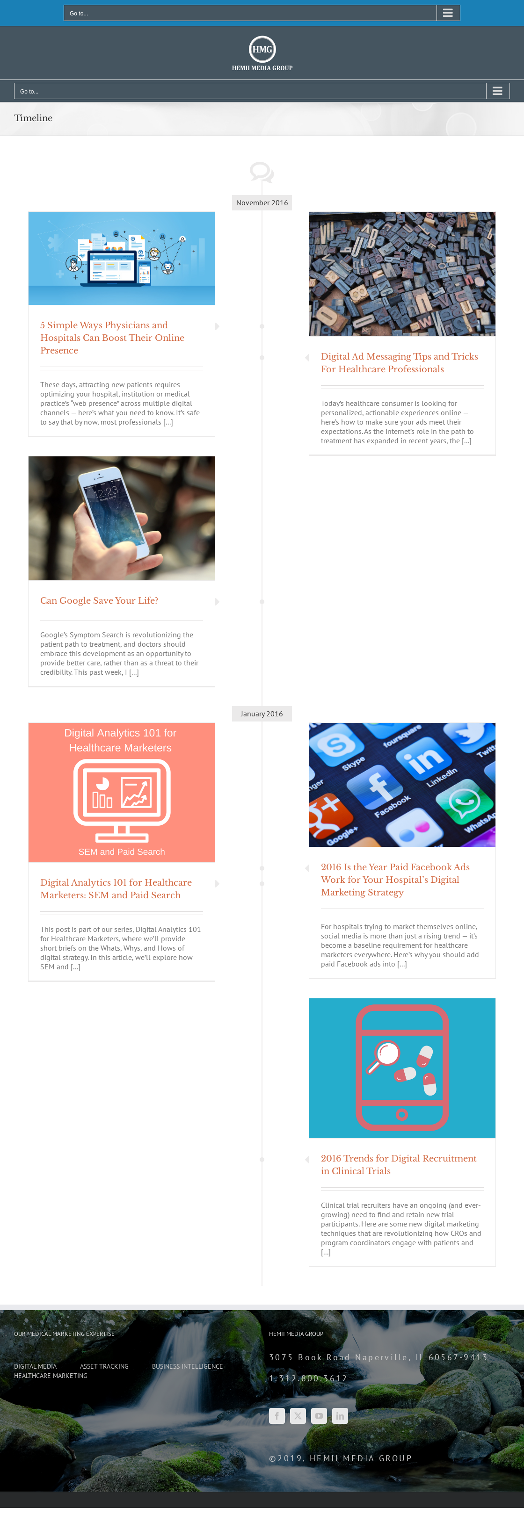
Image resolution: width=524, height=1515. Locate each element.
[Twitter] (298, 1416)
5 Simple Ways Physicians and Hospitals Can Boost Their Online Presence (112, 338)
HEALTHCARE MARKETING (50, 1376)
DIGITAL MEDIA (35, 1367)
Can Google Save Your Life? (99, 601)
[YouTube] (319, 1416)
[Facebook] (277, 1416)
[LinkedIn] (340, 1416)
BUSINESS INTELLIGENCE (187, 1367)
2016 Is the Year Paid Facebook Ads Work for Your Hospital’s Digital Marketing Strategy (395, 880)
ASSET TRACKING (104, 1367)
